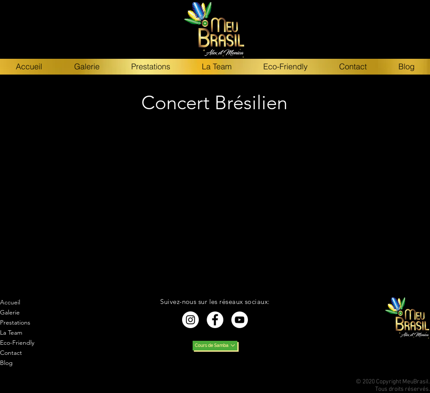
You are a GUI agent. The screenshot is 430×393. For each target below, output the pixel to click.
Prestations (15, 322)
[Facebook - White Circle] (215, 319)
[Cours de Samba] (215, 345)
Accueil (10, 302)
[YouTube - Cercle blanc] (239, 319)
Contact (11, 353)
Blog (6, 363)
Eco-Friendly (17, 343)
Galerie (10, 312)
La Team (11, 332)
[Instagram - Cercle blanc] (190, 319)
